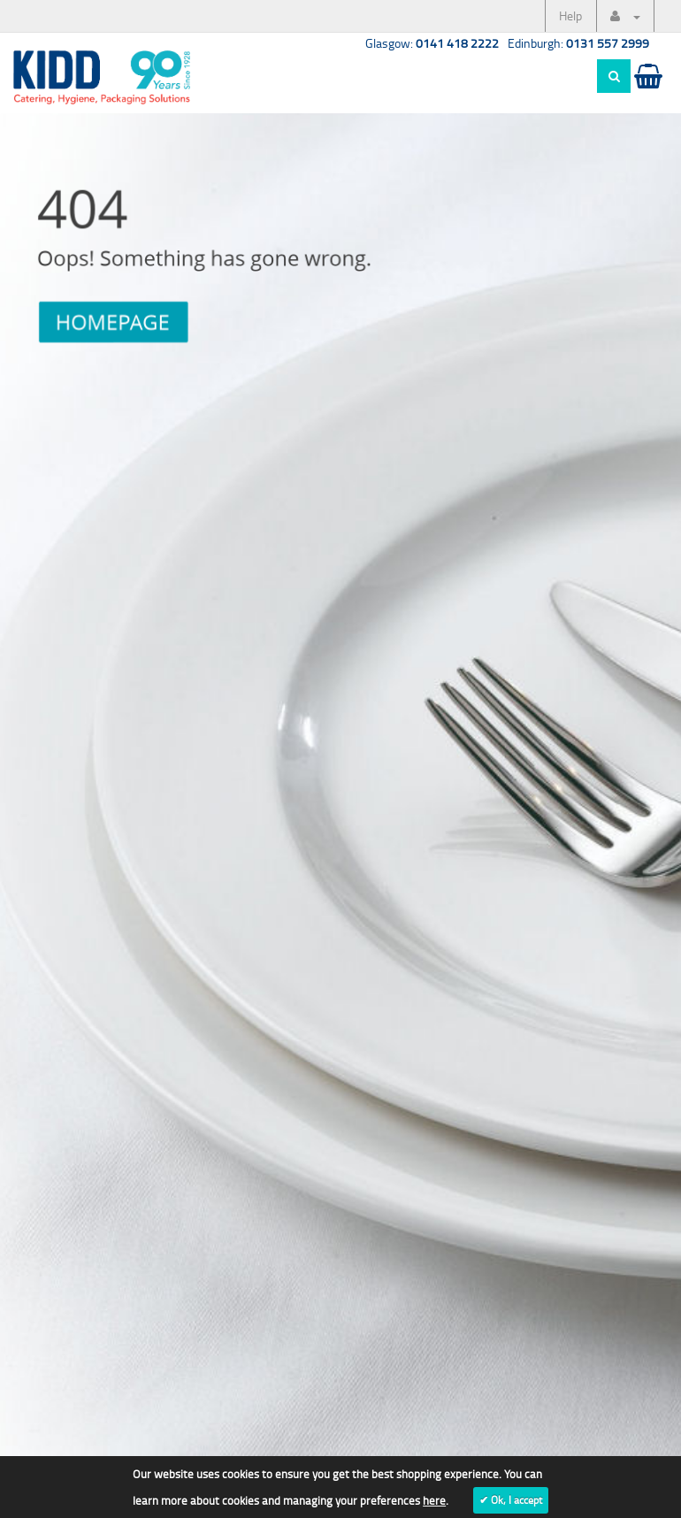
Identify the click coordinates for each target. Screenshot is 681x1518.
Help (570, 15)
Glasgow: (432, 42)
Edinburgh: (578, 42)
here (434, 1500)
